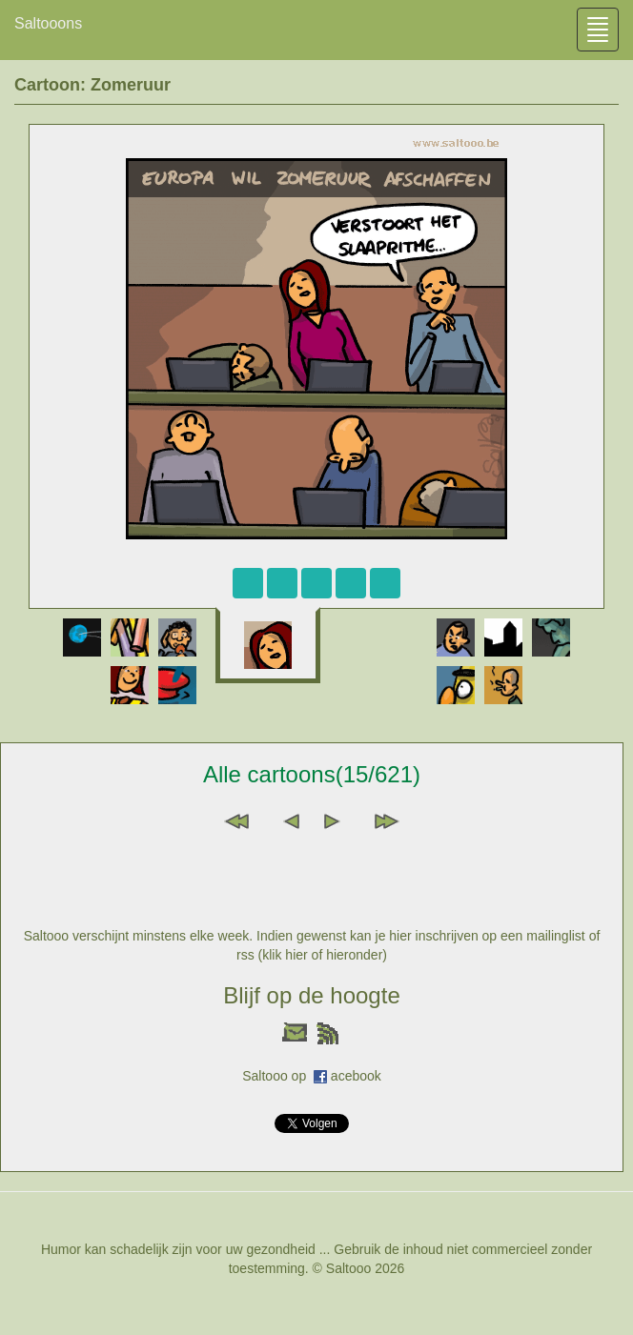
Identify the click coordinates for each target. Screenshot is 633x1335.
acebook (356, 1075)
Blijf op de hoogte (311, 995)
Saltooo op (278, 1075)
